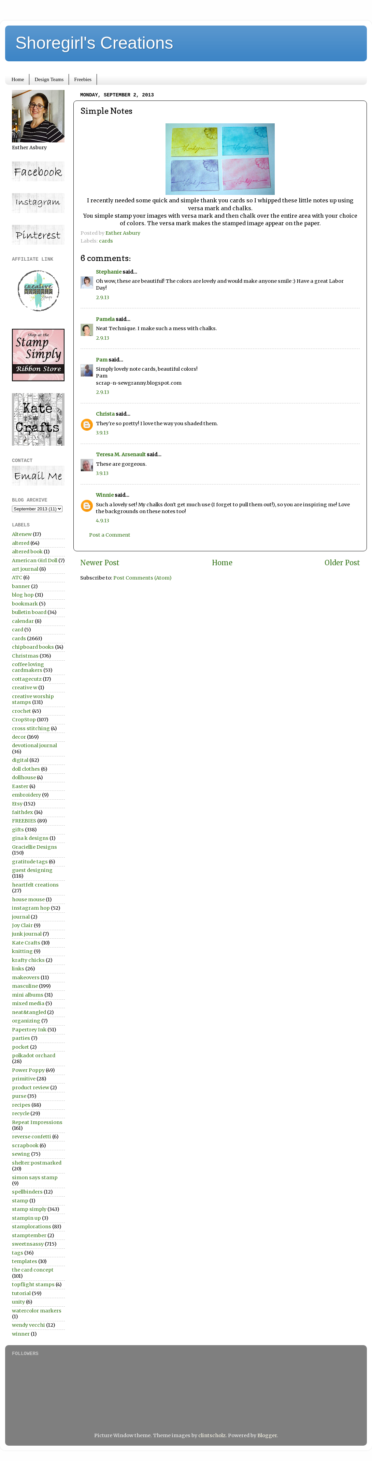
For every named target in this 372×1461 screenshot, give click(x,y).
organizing (26, 1021)
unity (18, 1302)
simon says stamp (35, 1177)
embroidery (26, 795)
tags (17, 1253)
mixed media (28, 1003)
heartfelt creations (35, 885)
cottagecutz (27, 679)
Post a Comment (109, 535)
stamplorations (31, 1227)
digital (20, 760)
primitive (23, 1079)
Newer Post (99, 562)
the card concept (33, 1270)
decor (19, 737)
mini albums (27, 995)
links (18, 969)
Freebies (82, 79)
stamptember (29, 1235)
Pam (102, 360)
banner (21, 586)
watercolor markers (36, 1311)
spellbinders (27, 1192)
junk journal (27, 934)
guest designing (32, 870)
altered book (27, 552)
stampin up (26, 1218)
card (17, 630)
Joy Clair (22, 925)
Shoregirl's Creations (94, 42)
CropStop (24, 720)
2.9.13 (102, 297)
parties (21, 1038)
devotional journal (34, 745)
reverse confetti (31, 1137)
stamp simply (29, 1209)
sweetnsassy (28, 1244)
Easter (20, 786)
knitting (22, 951)
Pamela (105, 319)
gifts (18, 830)
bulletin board (29, 612)
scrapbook (25, 1145)
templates (24, 1261)
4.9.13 (102, 521)
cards (106, 241)
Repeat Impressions (37, 1122)
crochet (21, 711)
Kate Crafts (26, 943)
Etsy (17, 804)
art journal (25, 569)
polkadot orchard (33, 1055)
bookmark (25, 604)
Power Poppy (28, 1070)
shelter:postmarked (36, 1163)
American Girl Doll (34, 560)
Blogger (267, 1435)
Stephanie (108, 272)
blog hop (23, 595)
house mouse (28, 899)
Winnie (105, 495)
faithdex (22, 812)
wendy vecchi (28, 1325)
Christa (105, 414)
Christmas (25, 656)
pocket (20, 1047)
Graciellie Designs (34, 847)
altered (20, 543)
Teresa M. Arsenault (121, 454)
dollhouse (24, 777)
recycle (20, 1113)
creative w (24, 688)
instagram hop (31, 908)
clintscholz (212, 1435)
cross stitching (31, 728)
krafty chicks (28, 960)
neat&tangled (29, 1012)
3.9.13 (102, 433)
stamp (20, 1201)
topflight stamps (33, 1284)
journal (21, 917)
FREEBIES (24, 821)
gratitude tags (30, 862)
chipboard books (33, 647)
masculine (25, 986)
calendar (23, 621)
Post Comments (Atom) (142, 578)
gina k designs (30, 838)
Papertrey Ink (29, 1030)
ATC (17, 577)
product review (30, 1088)
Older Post (342, 562)
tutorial (21, 1293)
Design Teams (48, 79)
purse (19, 1096)
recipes (21, 1105)
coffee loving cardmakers (28, 667)
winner (21, 1334)
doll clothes (26, 769)
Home (18, 79)
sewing (21, 1154)
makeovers (26, 977)
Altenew (22, 534)
